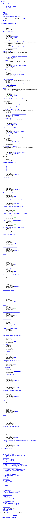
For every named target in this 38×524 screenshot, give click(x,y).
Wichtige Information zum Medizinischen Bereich (13, 227)
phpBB (7, 512)
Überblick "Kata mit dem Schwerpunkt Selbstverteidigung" (15, 213)
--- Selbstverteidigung (7, 69)
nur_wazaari (10, 143)
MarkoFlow (9, 57)
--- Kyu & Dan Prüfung (8, 79)
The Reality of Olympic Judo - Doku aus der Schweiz (14, 268)
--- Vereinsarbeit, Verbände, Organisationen (12, 109)
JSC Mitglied (16, 203)
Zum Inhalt (3, 1)
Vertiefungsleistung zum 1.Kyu (18, 83)
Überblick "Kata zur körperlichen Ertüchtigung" (13, 220)
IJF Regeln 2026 (6, 367)
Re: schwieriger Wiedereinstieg (18, 152)
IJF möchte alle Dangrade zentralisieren (11, 312)
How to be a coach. (7, 319)
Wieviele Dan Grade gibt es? (9, 177)
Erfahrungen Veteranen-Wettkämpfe (10, 328)
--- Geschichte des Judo (8, 51)
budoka (15, 315)
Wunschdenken (15, 36)
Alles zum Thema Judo (8, 23)
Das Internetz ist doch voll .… (18, 104)
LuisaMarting (17, 189)
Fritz (8, 95)
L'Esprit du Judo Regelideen (9, 374)
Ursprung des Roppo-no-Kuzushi (10, 247)
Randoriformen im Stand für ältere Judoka (12, 360)
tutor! (15, 210)
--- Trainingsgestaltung (7, 118)
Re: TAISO (14, 123)
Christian (16, 230)
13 (6, 168)
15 (6, 170)
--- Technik (5, 60)
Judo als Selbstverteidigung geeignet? (11, 426)
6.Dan (4, 415)
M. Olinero (9, 115)
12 (6, 167)
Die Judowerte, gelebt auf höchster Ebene (11, 274)
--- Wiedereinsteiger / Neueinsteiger (10, 146)
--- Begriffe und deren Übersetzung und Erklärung (13, 40)
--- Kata (4, 88)
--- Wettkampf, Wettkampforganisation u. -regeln (13, 98)
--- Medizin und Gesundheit (9, 135)
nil (8, 66)
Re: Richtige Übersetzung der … (19, 46)
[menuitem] (11, 6)
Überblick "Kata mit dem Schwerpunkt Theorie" (13, 206)
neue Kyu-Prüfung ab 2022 (8, 290)
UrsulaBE (9, 75)
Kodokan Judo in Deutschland (9, 162)
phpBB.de (15, 515)
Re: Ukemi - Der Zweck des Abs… (19, 65)
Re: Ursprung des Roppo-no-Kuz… (19, 56)
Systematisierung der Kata (8, 192)
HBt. (8, 37)
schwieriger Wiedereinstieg (8, 383)
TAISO (4, 254)
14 (6, 169)
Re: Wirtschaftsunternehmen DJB (19, 114)
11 (6, 166)
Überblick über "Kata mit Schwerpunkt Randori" (13, 199)
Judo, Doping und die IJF (8, 351)
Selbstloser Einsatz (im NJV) (18, 131)
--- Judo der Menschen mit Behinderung (11, 127)
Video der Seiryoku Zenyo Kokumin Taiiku (12, 335)
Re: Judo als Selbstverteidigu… (18, 74)
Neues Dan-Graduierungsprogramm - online (12, 390)
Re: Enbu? (14, 94)
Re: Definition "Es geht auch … (18, 141)
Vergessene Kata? (6, 344)
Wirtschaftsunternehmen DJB (9, 234)
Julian (8, 124)
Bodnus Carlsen (17, 286)
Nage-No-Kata (6, 399)
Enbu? (4, 305)
